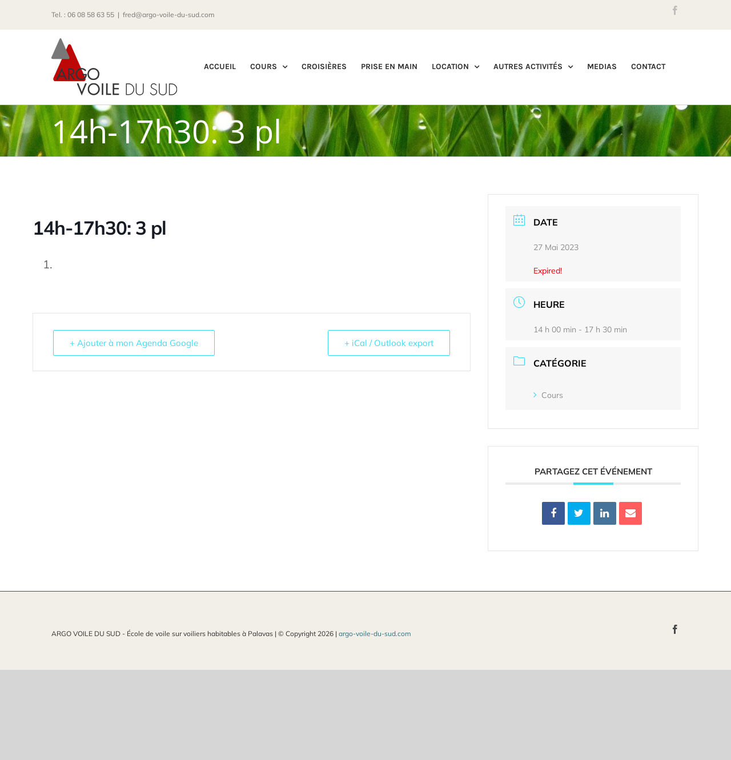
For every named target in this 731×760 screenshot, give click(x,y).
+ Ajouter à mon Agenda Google (134, 342)
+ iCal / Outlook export (388, 342)
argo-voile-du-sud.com (375, 633)
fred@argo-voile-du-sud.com (169, 14)
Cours (548, 395)
